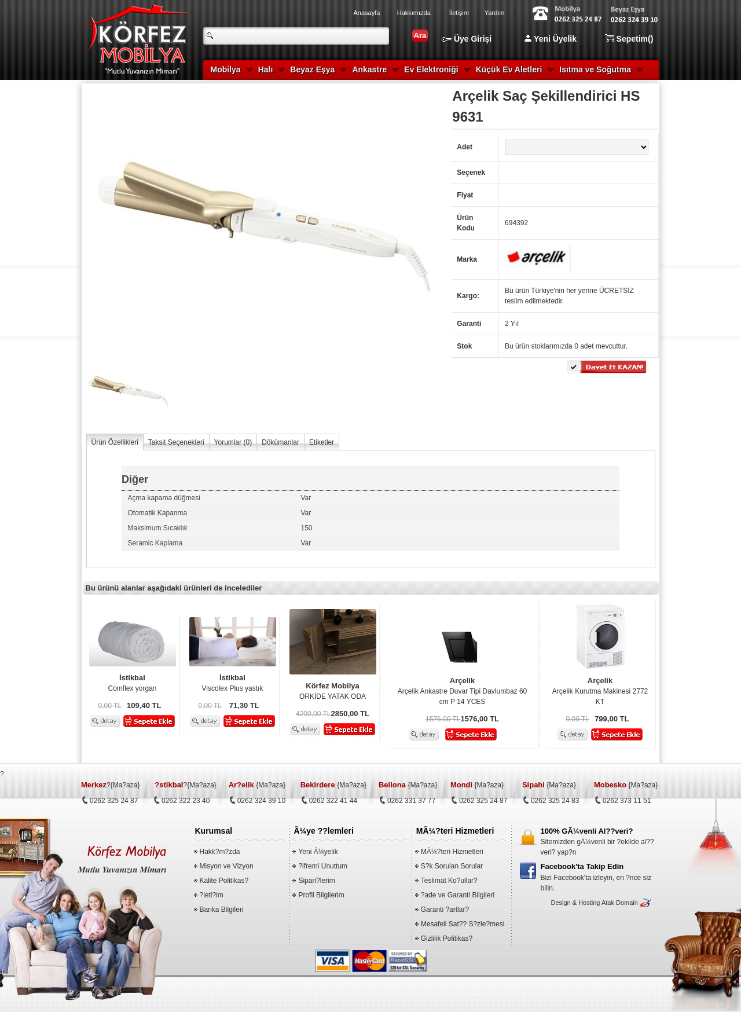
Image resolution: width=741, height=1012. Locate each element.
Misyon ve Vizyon (227, 866)
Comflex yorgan (133, 682)
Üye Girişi (466, 38)
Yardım (495, 12)
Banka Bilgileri (222, 909)
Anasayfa (367, 12)
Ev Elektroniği (431, 69)
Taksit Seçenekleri (176, 442)
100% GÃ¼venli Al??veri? (587, 831)
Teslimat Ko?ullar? (449, 881)
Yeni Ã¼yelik (318, 852)
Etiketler (321, 442)
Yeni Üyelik (550, 38)
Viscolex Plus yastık (233, 682)
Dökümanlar (280, 442)
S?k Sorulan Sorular (452, 866)
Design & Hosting (575, 902)
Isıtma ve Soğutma (595, 69)
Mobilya (226, 69)
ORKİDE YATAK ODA (333, 690)
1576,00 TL (443, 719)
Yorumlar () (233, 442)
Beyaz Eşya (312, 69)
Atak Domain (619, 902)
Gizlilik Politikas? (446, 938)
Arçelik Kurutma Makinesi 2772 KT (600, 690)
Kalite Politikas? (224, 881)
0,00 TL (110, 706)
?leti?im (211, 895)
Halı (265, 69)
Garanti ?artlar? (445, 909)
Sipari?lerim (316, 881)
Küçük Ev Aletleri (509, 69)
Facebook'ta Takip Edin (582, 866)
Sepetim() (629, 38)
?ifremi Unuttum (322, 866)
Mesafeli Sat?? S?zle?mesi (463, 924)
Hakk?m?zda (220, 852)
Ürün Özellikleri (114, 442)
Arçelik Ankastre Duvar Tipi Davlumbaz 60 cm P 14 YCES (462, 690)
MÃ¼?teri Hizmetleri (452, 852)
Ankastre (369, 69)
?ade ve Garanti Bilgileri (457, 895)
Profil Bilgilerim (321, 895)
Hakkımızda (414, 12)
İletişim (459, 12)
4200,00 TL (313, 714)
